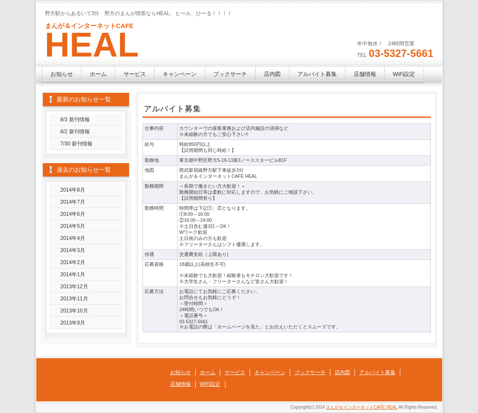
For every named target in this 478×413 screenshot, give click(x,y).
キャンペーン (179, 74)
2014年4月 (72, 238)
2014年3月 (72, 250)
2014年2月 (72, 262)
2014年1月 (72, 274)
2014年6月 (72, 214)
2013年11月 (74, 299)
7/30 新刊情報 (76, 144)
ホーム (98, 74)
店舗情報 (365, 74)
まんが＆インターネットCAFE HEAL (362, 407)
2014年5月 (72, 226)
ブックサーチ (230, 74)
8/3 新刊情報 (75, 120)
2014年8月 (72, 190)
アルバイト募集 (317, 74)
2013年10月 (74, 311)
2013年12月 (74, 287)
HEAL (92, 44)
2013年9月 (72, 323)
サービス (134, 74)
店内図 (272, 74)
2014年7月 (72, 202)
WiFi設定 (404, 74)
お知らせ (62, 74)
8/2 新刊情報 (75, 132)
